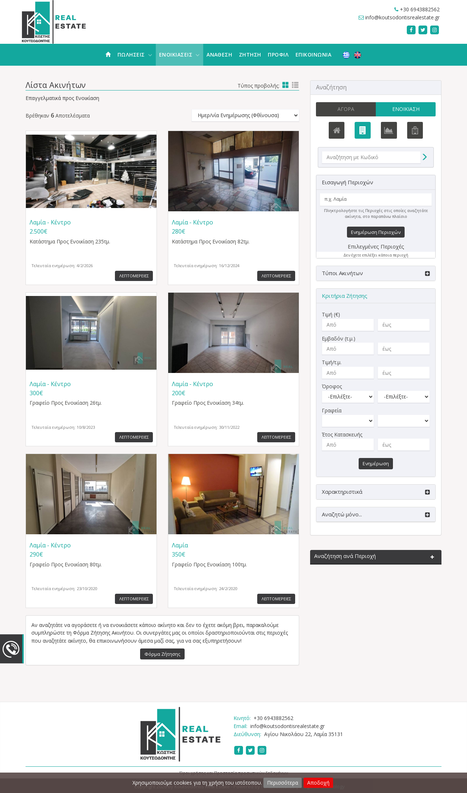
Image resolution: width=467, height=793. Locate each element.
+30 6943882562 (420, 9)
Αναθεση (219, 54)
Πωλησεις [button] (134, 54)
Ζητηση (250, 54)
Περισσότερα (282, 782)
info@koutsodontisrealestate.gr (402, 17)
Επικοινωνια (313, 54)
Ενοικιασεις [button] (179, 54)
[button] (375, 273)
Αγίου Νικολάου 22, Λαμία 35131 (303, 734)
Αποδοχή (318, 782)
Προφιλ (278, 54)
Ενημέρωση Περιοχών (376, 232)
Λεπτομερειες (133, 275)
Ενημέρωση (376, 463)
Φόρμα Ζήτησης (162, 654)
